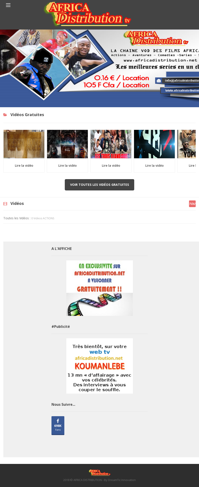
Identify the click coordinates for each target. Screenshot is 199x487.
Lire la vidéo (24, 165)
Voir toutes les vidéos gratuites (99, 184)
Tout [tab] (192, 204)
